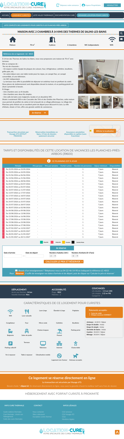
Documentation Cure (65, 15)
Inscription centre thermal (42, 417)
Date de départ (32, 253)
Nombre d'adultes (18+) (58, 253)
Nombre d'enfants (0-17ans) (83, 253)
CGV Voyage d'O (68, 414)
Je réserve (39, 112)
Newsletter (112, 5)
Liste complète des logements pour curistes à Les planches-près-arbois (35, 25)
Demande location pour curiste (93, 15)
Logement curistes (21, 15)
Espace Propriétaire (93, 5)
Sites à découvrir (39, 414)
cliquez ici (24, 386)
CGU (64, 417)
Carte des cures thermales (12, 419)
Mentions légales (68, 419)
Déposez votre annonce (69, 5)
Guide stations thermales (12, 412)
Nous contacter (38, 412)
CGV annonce (67, 412)
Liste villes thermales (43, 15)
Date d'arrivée (9, 253)
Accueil (5, 15)
